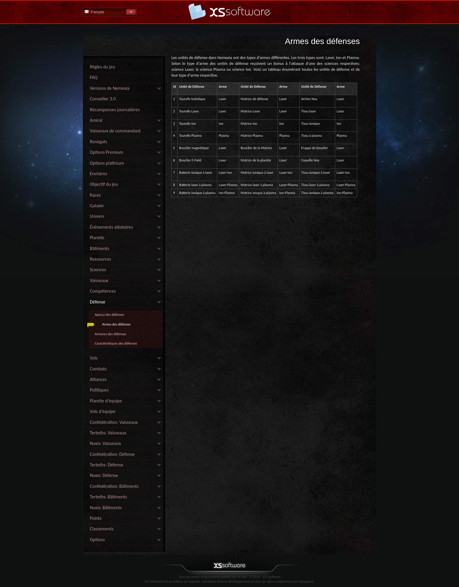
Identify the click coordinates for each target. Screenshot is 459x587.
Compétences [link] (103, 291)
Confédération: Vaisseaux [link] (114, 422)
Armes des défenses (116, 324)
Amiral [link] (96, 120)
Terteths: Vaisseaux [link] (108, 433)
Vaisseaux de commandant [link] (115, 131)
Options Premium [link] (106, 152)
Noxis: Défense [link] (104, 475)
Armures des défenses (110, 334)
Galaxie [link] (97, 205)
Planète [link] (97, 237)
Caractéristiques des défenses (116, 343)
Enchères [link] (98, 173)
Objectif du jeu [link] (104, 184)
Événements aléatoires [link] (111, 227)
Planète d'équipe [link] (106, 401)
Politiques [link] (99, 390)
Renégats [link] (98, 141)
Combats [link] (98, 369)
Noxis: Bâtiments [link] (106, 507)
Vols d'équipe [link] (102, 411)
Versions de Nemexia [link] (109, 88)
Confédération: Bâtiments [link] (114, 486)
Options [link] (97, 539)
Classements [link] (102, 529)
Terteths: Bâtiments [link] (108, 497)
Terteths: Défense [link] (106, 465)
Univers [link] (97, 216)
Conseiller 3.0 (103, 99)
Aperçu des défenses (109, 315)
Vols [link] (94, 358)
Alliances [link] (98, 379)
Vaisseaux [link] (99, 280)
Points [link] (96, 518)
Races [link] (95, 195)
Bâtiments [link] (99, 248)
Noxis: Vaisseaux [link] (105, 443)
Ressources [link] (100, 259)
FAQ (93, 77)
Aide (229, 11)
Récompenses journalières (115, 109)
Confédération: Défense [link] (112, 454)
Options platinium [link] (107, 163)
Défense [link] (97, 302)
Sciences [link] (98, 269)
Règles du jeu (102, 67)
